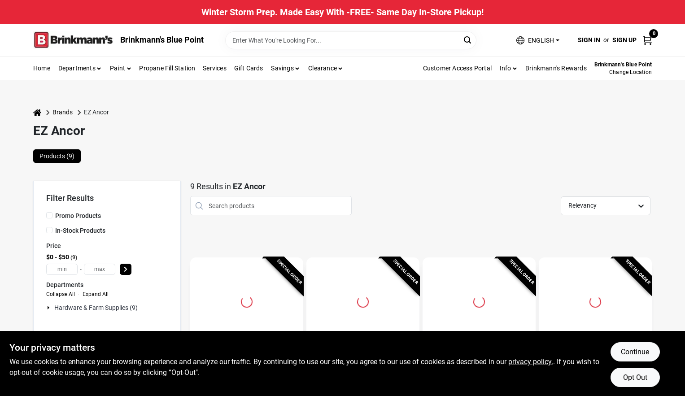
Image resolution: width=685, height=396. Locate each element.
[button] (537, 40)
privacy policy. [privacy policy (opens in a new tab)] (530, 361)
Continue (635, 352)
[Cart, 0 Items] (647, 40)
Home (41, 68)
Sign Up (624, 40)
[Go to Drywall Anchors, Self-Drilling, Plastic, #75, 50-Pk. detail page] (362, 300)
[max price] (99, 269)
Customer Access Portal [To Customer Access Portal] (457, 68)
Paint (117, 68)
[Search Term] (350, 40)
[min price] (62, 269)
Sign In (589, 40)
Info (505, 68)
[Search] (468, 39)
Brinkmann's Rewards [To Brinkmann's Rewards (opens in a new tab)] (556, 68)
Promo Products (78, 215)
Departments (77, 68)
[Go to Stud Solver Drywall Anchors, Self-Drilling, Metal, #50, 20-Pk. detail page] (595, 300)
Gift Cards (248, 68)
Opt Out (635, 377)
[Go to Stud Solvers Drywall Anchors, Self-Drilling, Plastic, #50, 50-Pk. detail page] (246, 300)
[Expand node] (49, 307)
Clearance (322, 68)
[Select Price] (125, 269)
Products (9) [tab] (56, 156)
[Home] (37, 112)
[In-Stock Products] (49, 230)
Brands (62, 112)
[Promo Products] (49, 215)
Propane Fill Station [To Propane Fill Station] (167, 68)
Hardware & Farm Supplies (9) (96, 307)
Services (215, 68)
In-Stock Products (80, 230)
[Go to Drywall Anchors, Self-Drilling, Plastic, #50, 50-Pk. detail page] (479, 300)
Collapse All (60, 294)
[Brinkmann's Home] (73, 40)
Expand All (96, 294)
